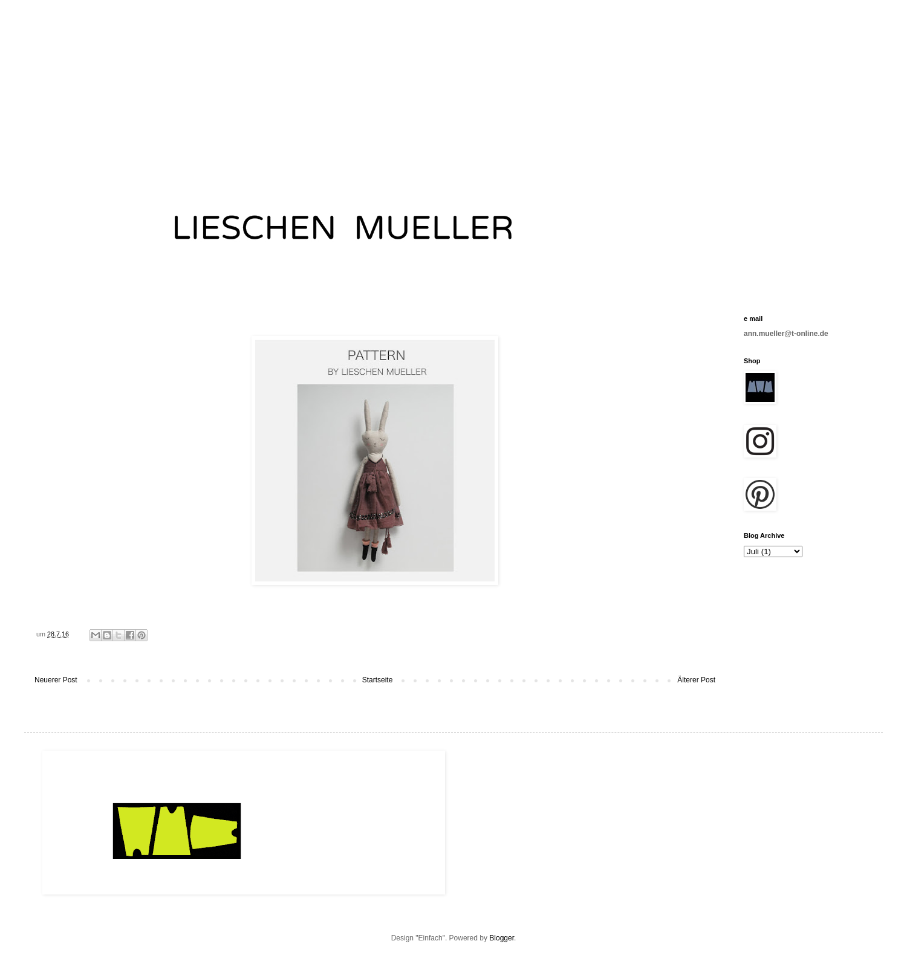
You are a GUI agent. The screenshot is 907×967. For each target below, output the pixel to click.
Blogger (501, 938)
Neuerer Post (55, 680)
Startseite (377, 680)
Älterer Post (696, 680)
